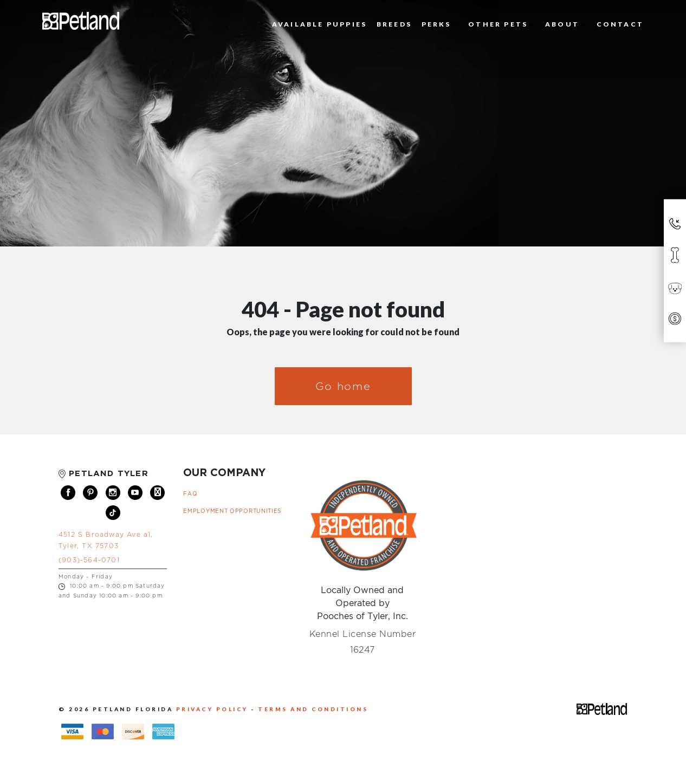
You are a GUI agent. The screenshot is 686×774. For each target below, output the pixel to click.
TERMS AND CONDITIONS (313, 709)
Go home (343, 386)
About (566, 24)
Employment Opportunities (232, 511)
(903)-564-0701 (89, 560)
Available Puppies (319, 24)
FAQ (190, 494)
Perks (440, 24)
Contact (620, 24)
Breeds (394, 24)
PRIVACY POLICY (213, 709)
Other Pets (501, 24)
